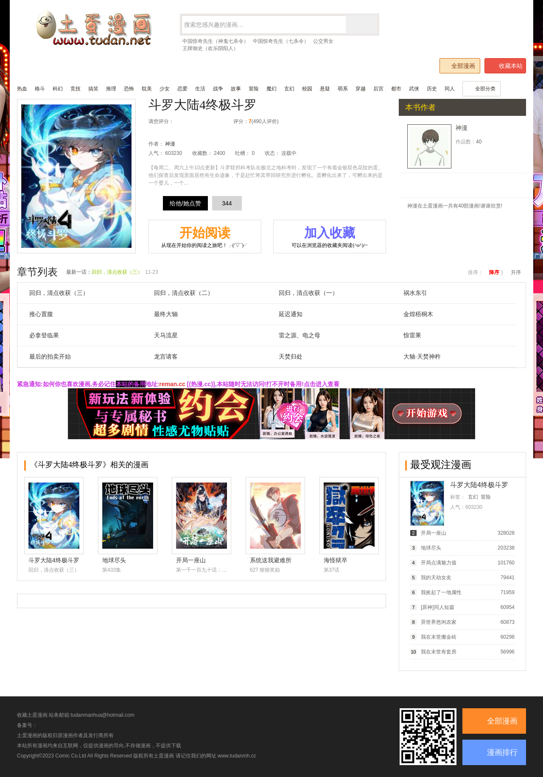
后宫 (378, 89)
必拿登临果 (44, 335)
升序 (516, 272)
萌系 (343, 89)
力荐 (218, 121)
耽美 (147, 89)
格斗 (40, 89)
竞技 (75, 89)
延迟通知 (290, 314)
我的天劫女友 (436, 578)
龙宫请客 (166, 356)
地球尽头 (114, 560)
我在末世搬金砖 (438, 637)
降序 (494, 272)
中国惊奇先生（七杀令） (281, 41)
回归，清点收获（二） (183, 292)
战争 (218, 89)
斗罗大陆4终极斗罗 (202, 105)
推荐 (209, 121)
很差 (182, 121)
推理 (111, 89)
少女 (165, 89)
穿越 (360, 89)
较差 (191, 121)
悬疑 (325, 89)
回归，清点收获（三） (117, 272)
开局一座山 (191, 560)
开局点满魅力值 (438, 563)
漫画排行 (502, 752)
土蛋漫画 (164, 756)
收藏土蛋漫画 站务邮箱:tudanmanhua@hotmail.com (75, 715)
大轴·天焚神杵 (422, 356)
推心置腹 (41, 314)
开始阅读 (205, 237)
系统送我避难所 (270, 560)
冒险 (254, 89)
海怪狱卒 (335, 560)
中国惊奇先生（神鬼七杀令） (215, 41)
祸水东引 (415, 292)
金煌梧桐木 (418, 314)
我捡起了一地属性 (441, 592)
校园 (307, 89)
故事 (236, 89)
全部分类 (481, 89)
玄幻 (289, 89)
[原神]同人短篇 (437, 607)
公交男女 (323, 41)
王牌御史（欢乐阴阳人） (210, 48)
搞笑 (93, 89)
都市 (396, 89)
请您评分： (161, 121)
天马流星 (166, 335)
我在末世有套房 (438, 652)
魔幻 (271, 89)
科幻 (58, 89)
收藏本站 (506, 65)
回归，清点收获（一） (308, 292)
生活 (200, 89)
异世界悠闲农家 (438, 622)
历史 (432, 89)
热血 (22, 89)
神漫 (170, 144)
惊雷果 (412, 335)
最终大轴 (166, 314)
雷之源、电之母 (299, 335)
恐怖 (129, 89)
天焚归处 (290, 356)
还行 (200, 121)
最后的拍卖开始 (50, 356)
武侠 (414, 89)
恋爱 (182, 89)
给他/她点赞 (185, 203)
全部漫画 (459, 66)
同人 (450, 89)
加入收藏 (330, 237)
